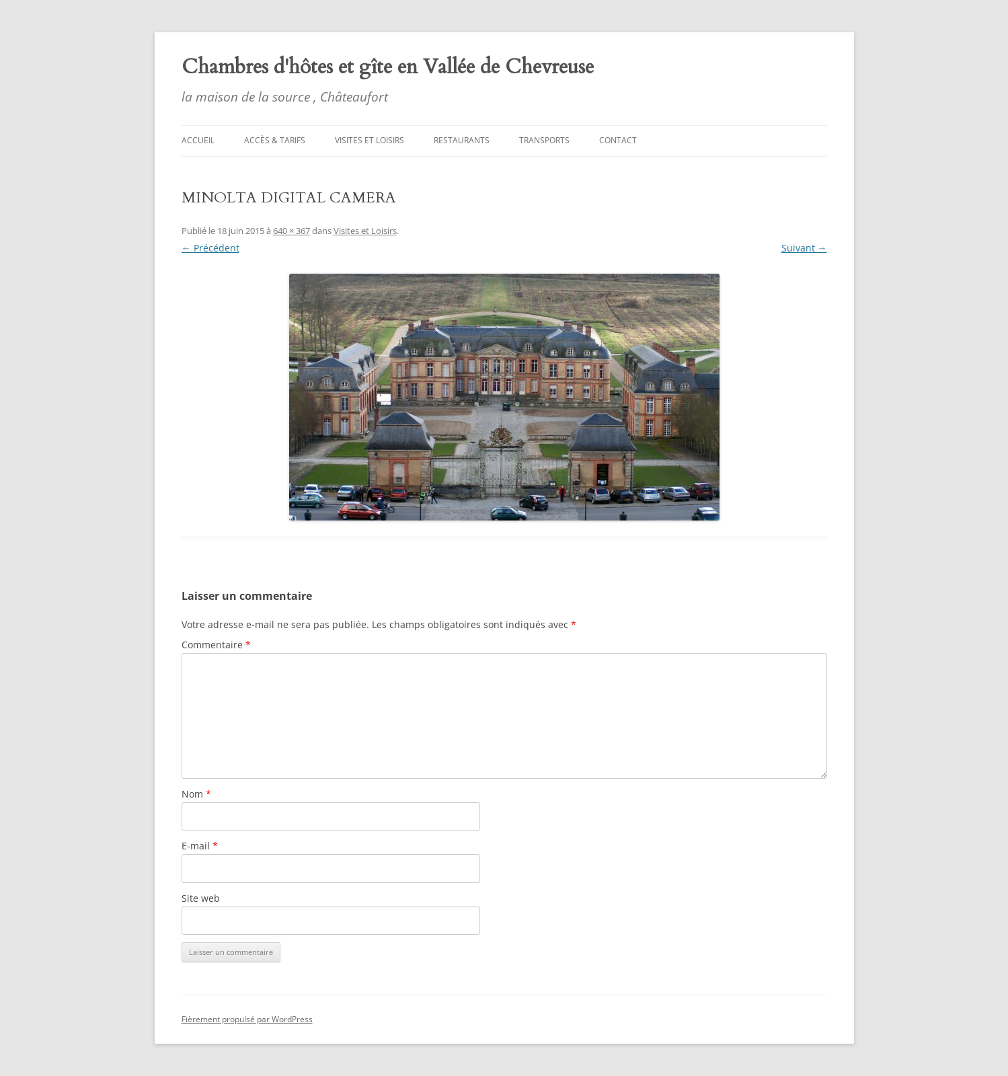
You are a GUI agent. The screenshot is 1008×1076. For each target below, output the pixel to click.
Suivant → (804, 247)
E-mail (200, 845)
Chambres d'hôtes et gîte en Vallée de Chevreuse (388, 67)
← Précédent (210, 247)
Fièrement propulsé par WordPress (247, 1019)
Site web (201, 898)
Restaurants (462, 140)
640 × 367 (291, 231)
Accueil (198, 140)
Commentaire (216, 644)
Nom (196, 793)
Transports (544, 140)
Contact (618, 140)
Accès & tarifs (274, 140)
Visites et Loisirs (369, 140)
